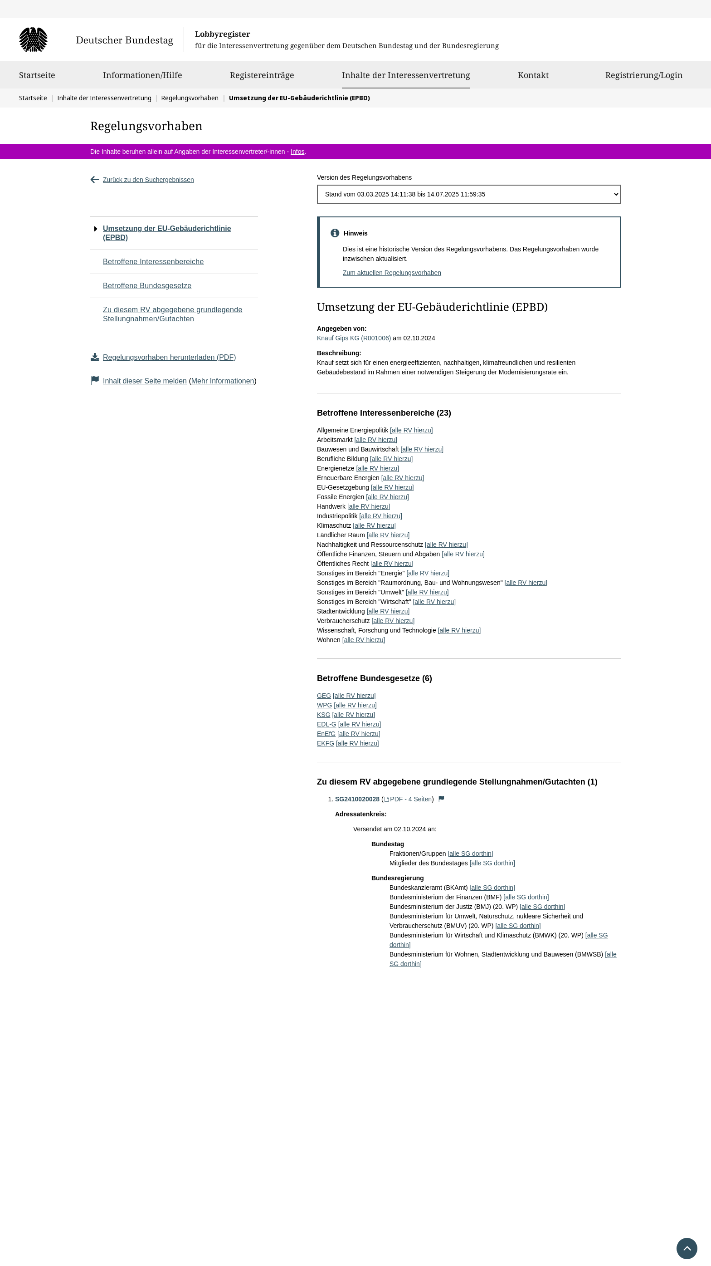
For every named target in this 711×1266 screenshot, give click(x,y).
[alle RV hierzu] (411, 430)
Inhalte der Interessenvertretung (406, 74)
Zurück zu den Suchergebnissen (142, 179)
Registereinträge (262, 78)
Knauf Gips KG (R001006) (354, 338)
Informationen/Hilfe (142, 78)
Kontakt (533, 78)
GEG (324, 695)
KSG (324, 714)
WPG (324, 705)
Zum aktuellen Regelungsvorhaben (392, 272)
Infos (297, 151)
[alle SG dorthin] (470, 853)
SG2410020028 (357, 799)
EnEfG (326, 733)
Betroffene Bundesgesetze (147, 286)
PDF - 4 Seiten (408, 799)
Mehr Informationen (222, 381)
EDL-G (326, 724)
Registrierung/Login (644, 78)
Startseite (37, 78)
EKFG (325, 743)
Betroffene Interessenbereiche (153, 261)
